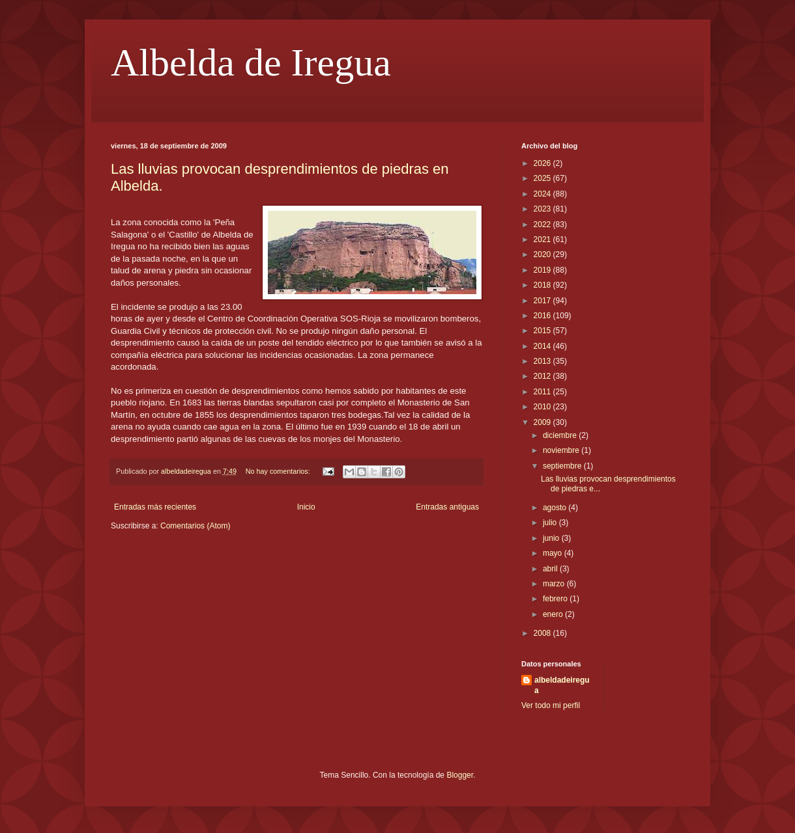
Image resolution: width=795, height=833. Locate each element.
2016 (543, 315)
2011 (543, 391)
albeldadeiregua (562, 686)
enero (554, 614)
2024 (543, 193)
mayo (553, 553)
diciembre (561, 435)
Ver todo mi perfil (550, 705)
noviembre (562, 450)
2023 (543, 208)
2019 (543, 270)
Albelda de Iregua (251, 62)
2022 (543, 224)
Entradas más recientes (155, 507)
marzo (555, 583)
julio (551, 522)
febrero (556, 598)
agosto (555, 507)
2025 (543, 178)
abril (551, 568)
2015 (543, 330)
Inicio (306, 507)
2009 (543, 422)
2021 (543, 239)
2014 (543, 346)
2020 (543, 254)
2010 (543, 406)
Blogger (459, 775)
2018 (543, 285)
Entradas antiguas (447, 507)
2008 (543, 633)
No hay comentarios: (279, 471)
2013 (543, 361)
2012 (543, 376)
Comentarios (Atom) (195, 525)
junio (552, 538)
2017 (543, 300)
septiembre (563, 466)
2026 (543, 163)
